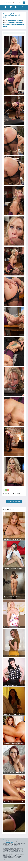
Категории (11, 8)
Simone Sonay (12, 20)
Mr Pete (19, 20)
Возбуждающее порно (8, 842)
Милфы (15, 24)
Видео (22, 8)
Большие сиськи (18, 22)
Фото (16, 8)
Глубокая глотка (8, 24)
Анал (11, 22)
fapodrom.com (7, 2)
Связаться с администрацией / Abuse (12, 839)
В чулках (21, 24)
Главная (5, 8)
